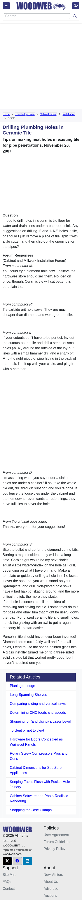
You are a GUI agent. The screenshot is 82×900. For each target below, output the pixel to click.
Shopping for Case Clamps (31, 810)
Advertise (51, 888)
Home (6, 114)
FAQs (7, 881)
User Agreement (56, 835)
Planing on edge (22, 686)
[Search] (37, 16)
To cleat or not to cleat (27, 730)
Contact (9, 888)
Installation (69, 114)
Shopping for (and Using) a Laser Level (40, 721)
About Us (51, 881)
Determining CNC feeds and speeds (38, 712)
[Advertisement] (41, 66)
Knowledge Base (25, 114)
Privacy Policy (55, 849)
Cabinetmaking (48, 114)
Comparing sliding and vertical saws (38, 703)
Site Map (9, 874)
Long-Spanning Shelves (28, 695)
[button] (7, 861)
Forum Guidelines (57, 842)
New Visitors (53, 874)
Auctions (50, 895)
